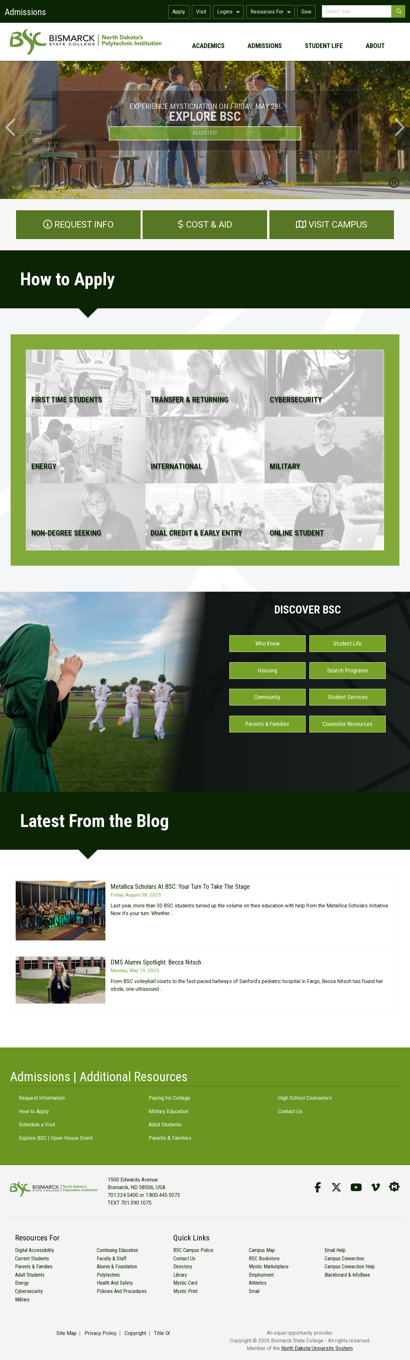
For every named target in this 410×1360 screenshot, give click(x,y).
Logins (228, 12)
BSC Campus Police (193, 1250)
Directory (182, 1267)
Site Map (66, 1333)
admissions (265, 46)
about (375, 46)
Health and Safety (115, 1283)
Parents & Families (170, 1138)
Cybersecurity (29, 1291)
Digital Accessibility (34, 1250)
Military (22, 1300)
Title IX (162, 1333)
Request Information (42, 1098)
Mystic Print (185, 1291)
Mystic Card (185, 1283)
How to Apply (34, 1111)
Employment (261, 1275)
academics (208, 46)
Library (180, 1275)
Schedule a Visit (37, 1125)
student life (324, 46)
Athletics (257, 1283)
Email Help (335, 1250)
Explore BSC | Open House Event (56, 1138)
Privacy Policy (101, 1333)
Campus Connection (344, 1259)
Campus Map (262, 1250)
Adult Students (165, 1125)
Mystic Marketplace (269, 1267)
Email (254, 1291)
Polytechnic (108, 1275)
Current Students (32, 1259)
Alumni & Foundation (117, 1267)
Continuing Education (117, 1250)
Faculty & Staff (112, 1259)
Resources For (270, 12)
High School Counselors (305, 1098)
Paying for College (169, 1098)
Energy (22, 1283)
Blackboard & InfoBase (347, 1275)
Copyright (135, 1333)
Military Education (168, 1111)
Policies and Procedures (122, 1291)
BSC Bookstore (264, 1259)
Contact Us (290, 1111)
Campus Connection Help (349, 1267)
